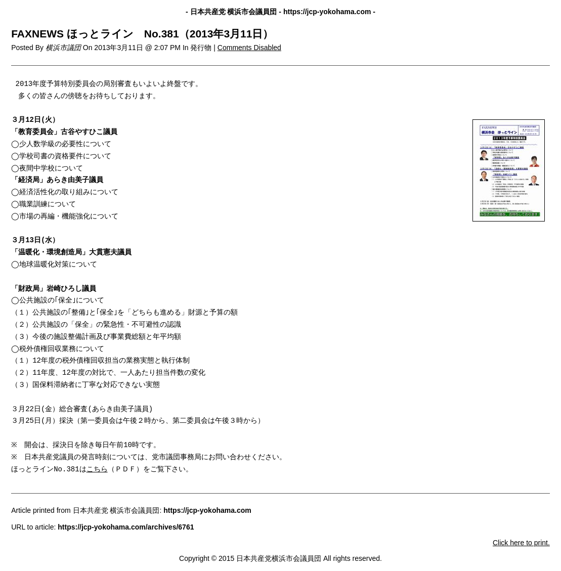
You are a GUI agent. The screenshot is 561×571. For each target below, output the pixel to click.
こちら (97, 469)
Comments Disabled (249, 47)
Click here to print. (521, 543)
